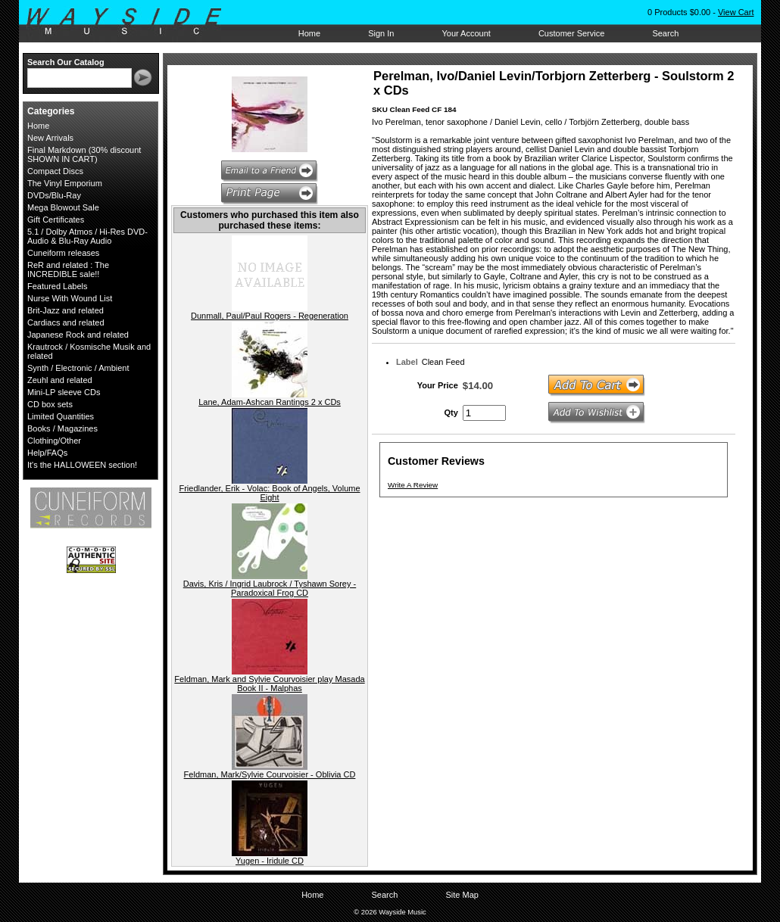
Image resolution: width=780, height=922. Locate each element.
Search (665, 33)
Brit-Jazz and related (65, 310)
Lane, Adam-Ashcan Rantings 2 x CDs (269, 401)
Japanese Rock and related (78, 334)
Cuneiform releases (63, 252)
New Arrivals (50, 137)
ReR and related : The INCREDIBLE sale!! (68, 269)
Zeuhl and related (59, 380)
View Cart (735, 12)
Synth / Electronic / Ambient (78, 367)
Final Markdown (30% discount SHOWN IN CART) (84, 154)
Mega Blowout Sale (63, 207)
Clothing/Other (54, 440)
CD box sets (50, 404)
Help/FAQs (47, 452)
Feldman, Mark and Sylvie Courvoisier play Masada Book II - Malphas (269, 683)
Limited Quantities (60, 416)
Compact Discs (55, 171)
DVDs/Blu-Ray (54, 195)
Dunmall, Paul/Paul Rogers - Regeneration (269, 315)
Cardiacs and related (66, 322)
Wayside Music (131, 22)
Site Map (461, 894)
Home (309, 33)
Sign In (381, 33)
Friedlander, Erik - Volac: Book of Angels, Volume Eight (269, 493)
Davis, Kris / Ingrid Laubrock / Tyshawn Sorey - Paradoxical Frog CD (269, 588)
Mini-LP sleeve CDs (63, 392)
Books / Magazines (62, 428)
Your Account (465, 33)
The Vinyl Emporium (64, 183)
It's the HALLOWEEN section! (82, 464)
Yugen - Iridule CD (270, 860)
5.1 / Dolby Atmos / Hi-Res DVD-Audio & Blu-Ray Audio (87, 236)
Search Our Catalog (66, 62)
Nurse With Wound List (69, 298)
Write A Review (413, 485)
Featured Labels (57, 286)
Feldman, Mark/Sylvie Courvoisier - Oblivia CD (270, 774)
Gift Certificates (55, 219)
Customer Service (571, 33)
